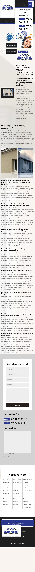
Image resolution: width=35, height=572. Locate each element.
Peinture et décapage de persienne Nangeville (6, 484)
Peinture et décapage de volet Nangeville (7, 493)
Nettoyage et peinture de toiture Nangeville (27, 487)
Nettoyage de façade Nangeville (17, 495)
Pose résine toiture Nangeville (27, 495)
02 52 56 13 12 (19, 419)
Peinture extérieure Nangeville (15, 501)
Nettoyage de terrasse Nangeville (16, 487)
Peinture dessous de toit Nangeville (17, 481)
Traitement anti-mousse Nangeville (7, 501)
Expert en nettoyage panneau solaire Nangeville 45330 (27, 503)
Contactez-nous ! (11, 51)
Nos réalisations (11, 45)
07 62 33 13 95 (19, 422)
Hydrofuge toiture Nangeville (27, 481)
